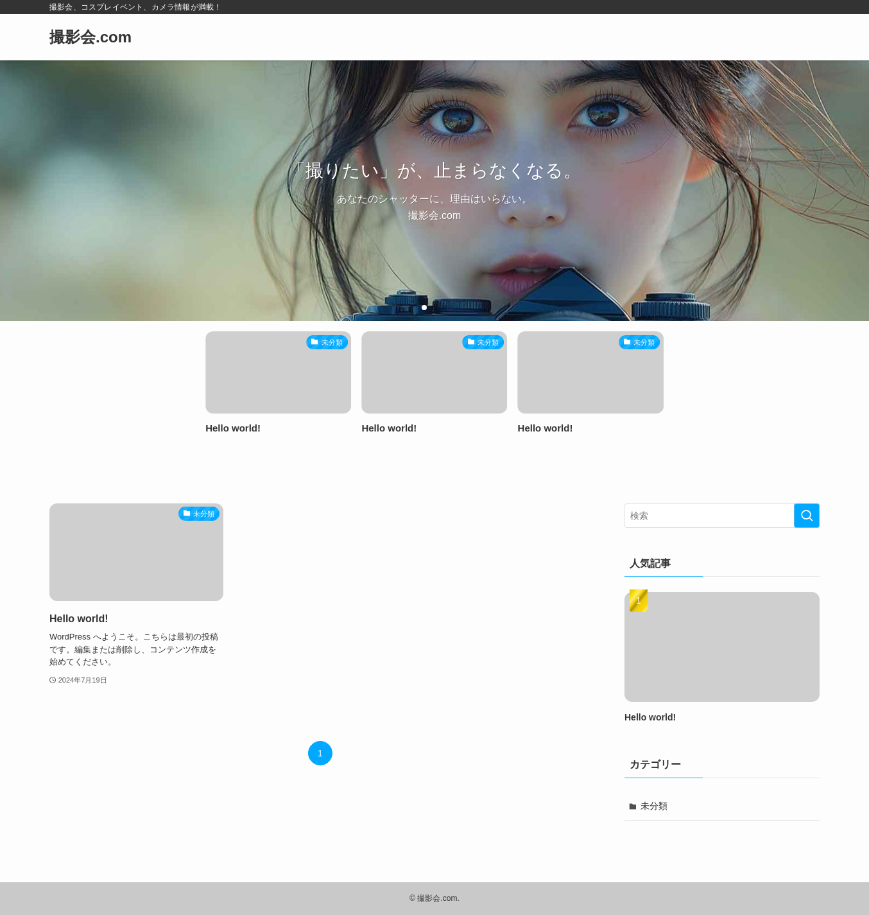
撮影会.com (90, 37)
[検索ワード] (722, 515)
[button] (424, 307)
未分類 (654, 806)
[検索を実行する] (807, 515)
